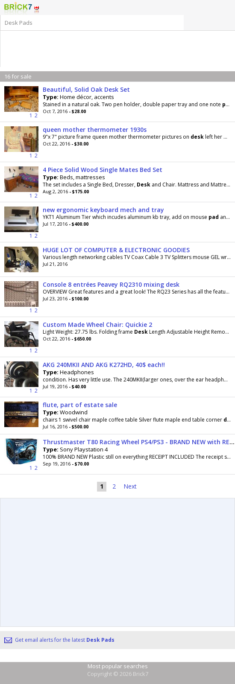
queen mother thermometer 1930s (95, 129)
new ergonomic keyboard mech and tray (103, 210)
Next (130, 486)
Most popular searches (118, 666)
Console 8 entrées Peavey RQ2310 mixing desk (111, 284)
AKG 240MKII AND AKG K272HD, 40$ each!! (104, 365)
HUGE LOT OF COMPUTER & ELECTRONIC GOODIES (116, 250)
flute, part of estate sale (80, 405)
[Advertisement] (116, 43)
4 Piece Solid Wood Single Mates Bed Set (102, 170)
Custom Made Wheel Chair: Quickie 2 (97, 324)
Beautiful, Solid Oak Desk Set (86, 89)
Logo (18, 8)
